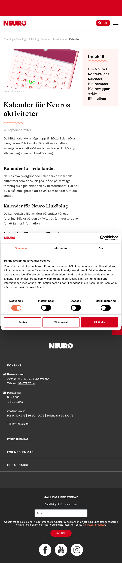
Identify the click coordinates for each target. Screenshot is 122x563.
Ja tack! (61, 533)
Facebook (45, 550)
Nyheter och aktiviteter (54, 39)
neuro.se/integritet (94, 524)
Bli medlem (97, 98)
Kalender (95, 79)
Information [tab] (61, 248)
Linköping (33, 39)
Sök (103, 23)
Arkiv (92, 94)
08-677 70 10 (26, 383)
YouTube (61, 550)
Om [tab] (101, 248)
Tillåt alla (99, 322)
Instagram (77, 550)
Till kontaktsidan (18, 423)
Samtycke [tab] (21, 248)
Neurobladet (98, 84)
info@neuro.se (16, 411)
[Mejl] (61, 513)
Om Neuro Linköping (100, 69)
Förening (9, 39)
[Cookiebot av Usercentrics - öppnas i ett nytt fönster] (102, 238)
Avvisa (22, 322)
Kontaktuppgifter (100, 74)
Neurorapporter (100, 89)
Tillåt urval (61, 322)
